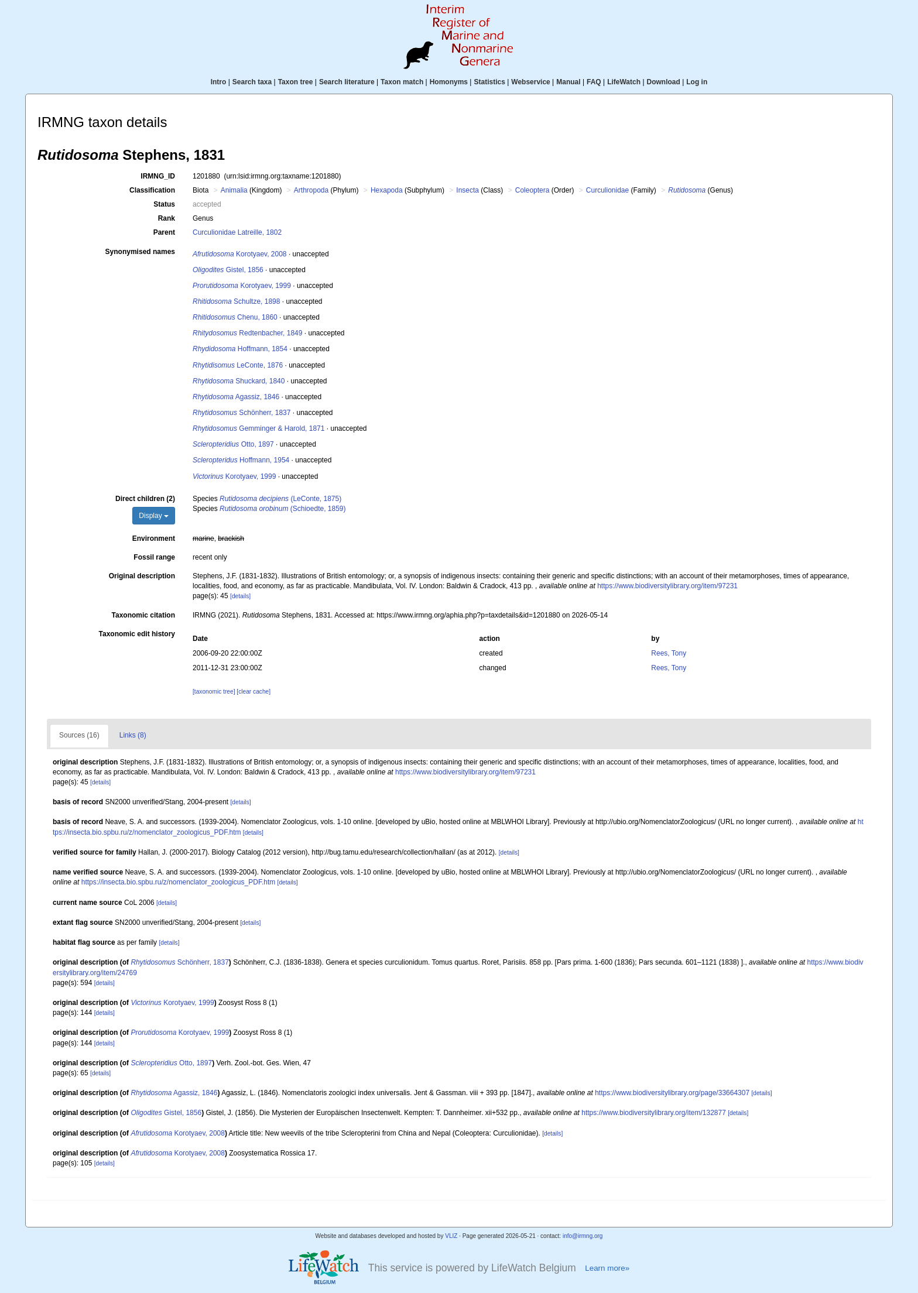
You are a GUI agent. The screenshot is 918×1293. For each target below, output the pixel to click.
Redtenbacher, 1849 (247, 333)
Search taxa (252, 82)
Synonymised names (140, 252)
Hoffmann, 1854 (240, 349)
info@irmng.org (583, 1236)
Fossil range (154, 557)
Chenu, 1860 (235, 317)
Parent (164, 232)
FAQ (594, 82)
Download (663, 82)
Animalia (234, 190)
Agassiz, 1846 (236, 397)
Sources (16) (79, 735)
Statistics (489, 82)
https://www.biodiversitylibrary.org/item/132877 (653, 1113)
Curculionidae (607, 190)
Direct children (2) (145, 499)
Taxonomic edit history (137, 634)
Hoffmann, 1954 (241, 460)
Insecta (467, 190)
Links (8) (132, 735)
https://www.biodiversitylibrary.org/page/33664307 (672, 1093)
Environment (153, 538)
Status (164, 204)
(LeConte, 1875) (280, 499)
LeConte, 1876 (238, 365)
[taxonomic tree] (214, 691)
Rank (166, 218)
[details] (240, 596)
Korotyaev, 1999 (242, 286)
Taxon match (402, 82)
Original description (142, 576)
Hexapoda (387, 190)
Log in (696, 82)
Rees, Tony (668, 653)
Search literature (347, 82)
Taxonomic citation (143, 615)
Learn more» (607, 1268)
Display (154, 516)
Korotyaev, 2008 (240, 254)
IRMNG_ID (158, 176)
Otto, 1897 (233, 444)
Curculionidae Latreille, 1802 (237, 232)
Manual (568, 82)
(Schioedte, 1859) (282, 509)
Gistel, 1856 (228, 270)
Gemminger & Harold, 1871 (258, 428)
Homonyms (449, 82)
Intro (219, 82)
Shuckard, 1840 (239, 381)
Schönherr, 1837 (241, 413)
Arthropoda (311, 190)
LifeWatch (623, 82)
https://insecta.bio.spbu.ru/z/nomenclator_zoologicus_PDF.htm (178, 882)
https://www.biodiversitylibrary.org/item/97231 (667, 586)
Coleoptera (532, 190)
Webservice (530, 82)
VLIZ (451, 1236)
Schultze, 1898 (236, 301)
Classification (152, 190)
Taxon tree (295, 82)
